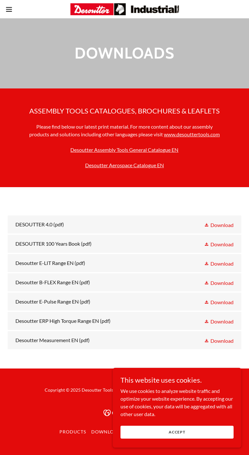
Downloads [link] (107, 431)
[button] (21, 9)
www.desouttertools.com (192, 134)
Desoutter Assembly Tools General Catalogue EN (124, 150)
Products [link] (72, 431)
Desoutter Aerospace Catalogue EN (124, 165)
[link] (124, 9)
